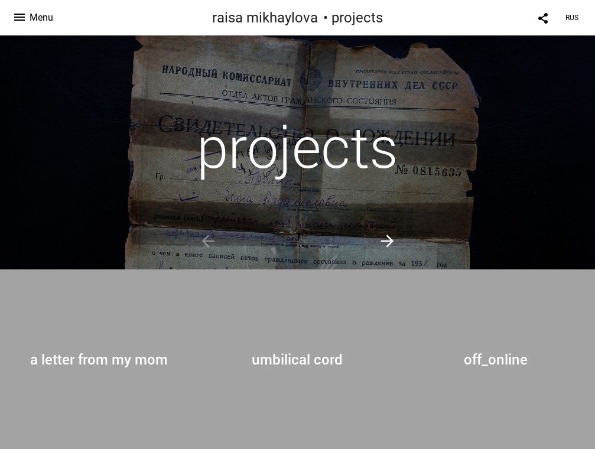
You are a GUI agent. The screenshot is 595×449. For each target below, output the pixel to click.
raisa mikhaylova (265, 18)
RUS (571, 18)
